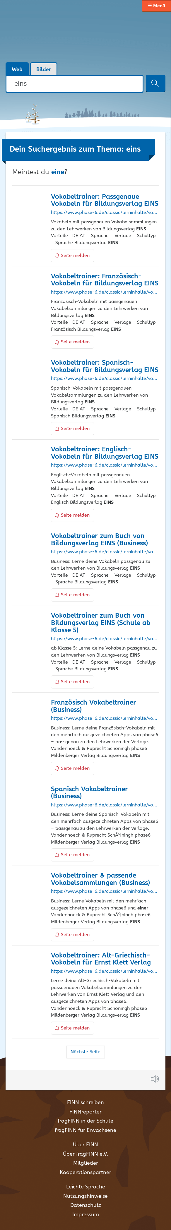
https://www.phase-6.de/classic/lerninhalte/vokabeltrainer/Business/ (105, 891)
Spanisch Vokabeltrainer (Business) (89, 793)
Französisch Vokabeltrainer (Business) (93, 706)
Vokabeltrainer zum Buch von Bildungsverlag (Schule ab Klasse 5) (100, 623)
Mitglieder (85, 1163)
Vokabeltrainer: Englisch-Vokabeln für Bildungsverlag (104, 453)
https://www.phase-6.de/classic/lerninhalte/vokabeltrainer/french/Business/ (105, 718)
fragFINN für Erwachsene (85, 1130)
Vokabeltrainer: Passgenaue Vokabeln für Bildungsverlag (104, 200)
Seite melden (72, 255)
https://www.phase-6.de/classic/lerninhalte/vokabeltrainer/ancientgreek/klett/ (105, 971)
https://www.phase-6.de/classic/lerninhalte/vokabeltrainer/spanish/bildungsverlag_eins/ (105, 378)
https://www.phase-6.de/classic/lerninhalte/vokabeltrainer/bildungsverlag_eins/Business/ (105, 552)
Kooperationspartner (85, 1173)
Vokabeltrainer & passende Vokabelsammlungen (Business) (100, 879)
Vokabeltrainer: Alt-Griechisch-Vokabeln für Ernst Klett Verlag (101, 959)
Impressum (85, 1215)
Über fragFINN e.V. (85, 1154)
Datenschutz (85, 1205)
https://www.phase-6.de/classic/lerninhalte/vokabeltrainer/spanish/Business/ (105, 805)
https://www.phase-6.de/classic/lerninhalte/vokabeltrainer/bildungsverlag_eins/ (105, 212)
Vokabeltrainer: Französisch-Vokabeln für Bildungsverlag (104, 280)
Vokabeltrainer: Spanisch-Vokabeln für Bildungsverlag (104, 366)
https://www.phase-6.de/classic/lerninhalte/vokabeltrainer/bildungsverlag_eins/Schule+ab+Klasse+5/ (105, 639)
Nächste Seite (85, 1052)
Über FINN (85, 1145)
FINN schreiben (85, 1103)
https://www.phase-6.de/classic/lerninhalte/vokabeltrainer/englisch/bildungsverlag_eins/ (105, 465)
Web (17, 70)
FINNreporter (85, 1112)
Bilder (43, 70)
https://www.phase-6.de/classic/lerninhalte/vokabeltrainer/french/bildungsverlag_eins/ (105, 292)
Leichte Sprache (85, 1187)
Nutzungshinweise (85, 1196)
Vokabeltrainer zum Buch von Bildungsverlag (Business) (99, 540)
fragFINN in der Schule (85, 1121)
